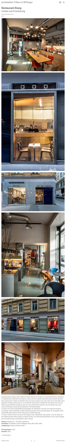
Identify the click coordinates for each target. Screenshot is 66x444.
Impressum (5, 441)
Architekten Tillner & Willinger (17, 2)
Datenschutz (60, 441)
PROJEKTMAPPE (6, 14)
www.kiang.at (6, 435)
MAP (2, 16)
